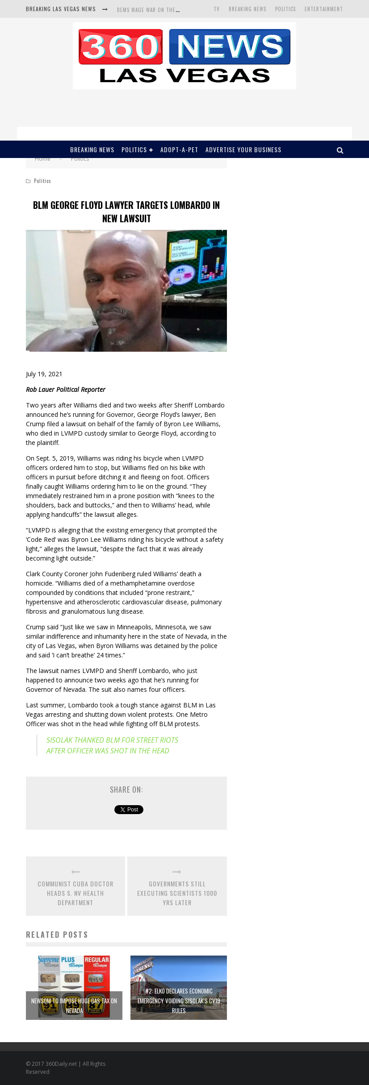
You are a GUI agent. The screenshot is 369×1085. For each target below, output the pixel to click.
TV (217, 8)
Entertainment (324, 8)
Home (42, 158)
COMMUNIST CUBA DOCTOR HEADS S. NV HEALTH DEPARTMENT (75, 893)
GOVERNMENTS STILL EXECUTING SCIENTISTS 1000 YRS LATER (177, 893)
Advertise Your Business (243, 149)
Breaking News (247, 8)
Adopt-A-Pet (179, 149)
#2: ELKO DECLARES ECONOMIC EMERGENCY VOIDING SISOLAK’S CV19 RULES (179, 1000)
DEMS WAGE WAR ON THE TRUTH (155, 9)
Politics (285, 8)
